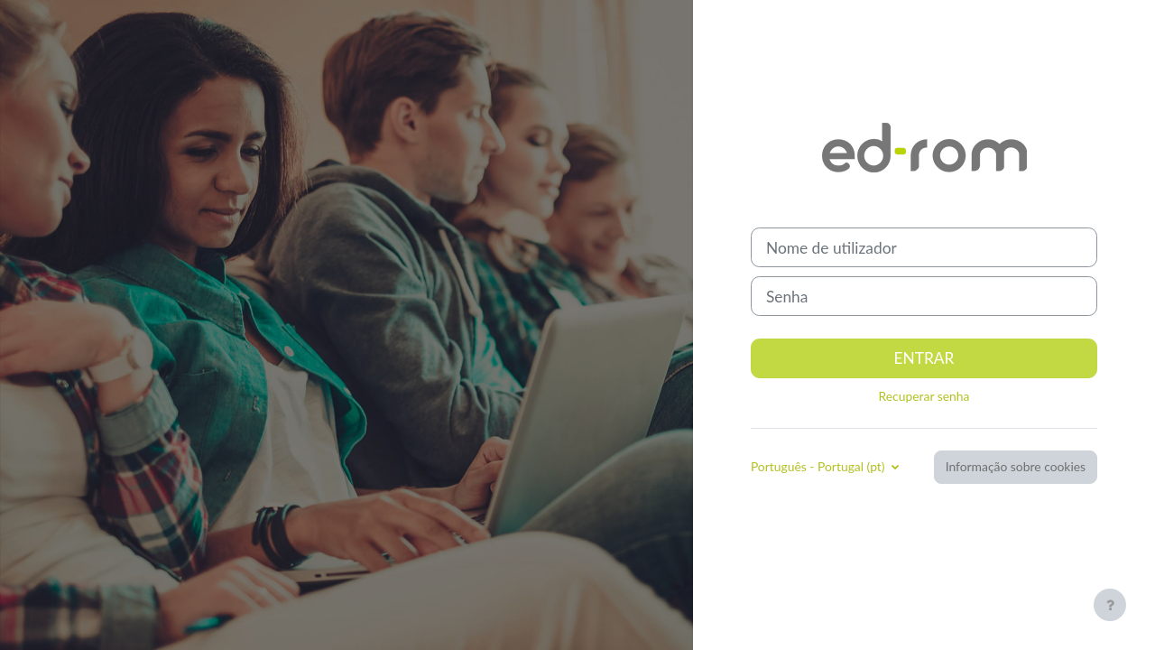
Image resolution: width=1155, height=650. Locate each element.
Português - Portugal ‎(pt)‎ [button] (819, 466)
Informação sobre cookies (1016, 466)
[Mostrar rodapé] (1110, 605)
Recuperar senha (924, 396)
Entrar (924, 357)
